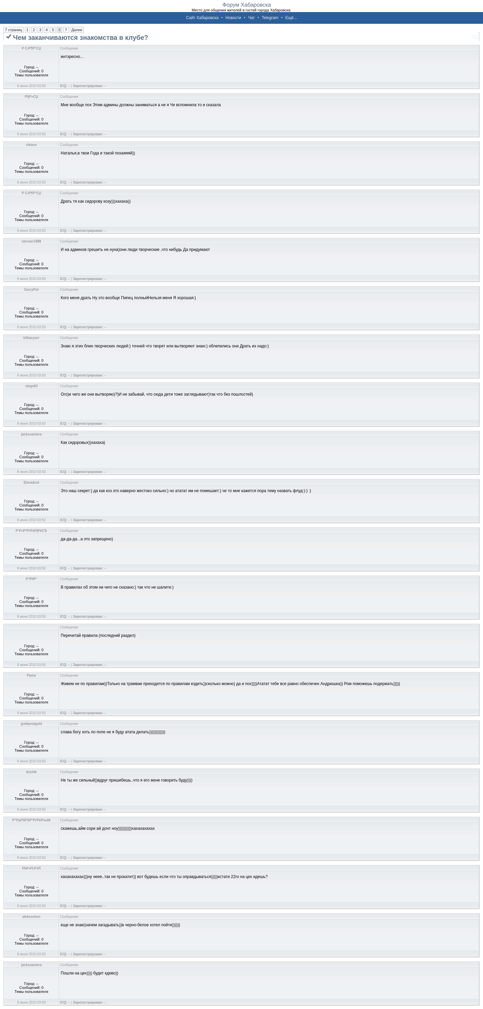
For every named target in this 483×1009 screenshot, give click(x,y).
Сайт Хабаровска (202, 17)
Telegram (270, 17)
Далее (76, 30)
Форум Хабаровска (246, 5)
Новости (233, 17)
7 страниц (13, 30)
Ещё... (291, 17)
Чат (251, 17)
